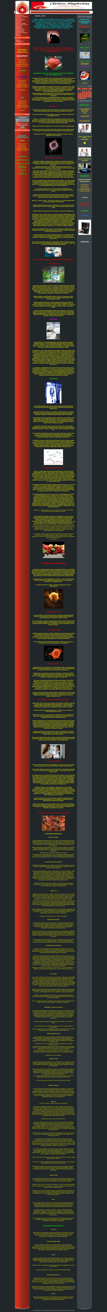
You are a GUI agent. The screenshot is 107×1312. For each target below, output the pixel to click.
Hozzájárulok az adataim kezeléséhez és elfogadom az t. (22, 124)
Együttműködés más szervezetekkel (20, 41)
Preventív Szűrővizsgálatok (46, 1310)
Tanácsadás (55, 1310)
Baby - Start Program (63, 1310)
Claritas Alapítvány (36, 1310)
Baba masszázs (71, 1310)
